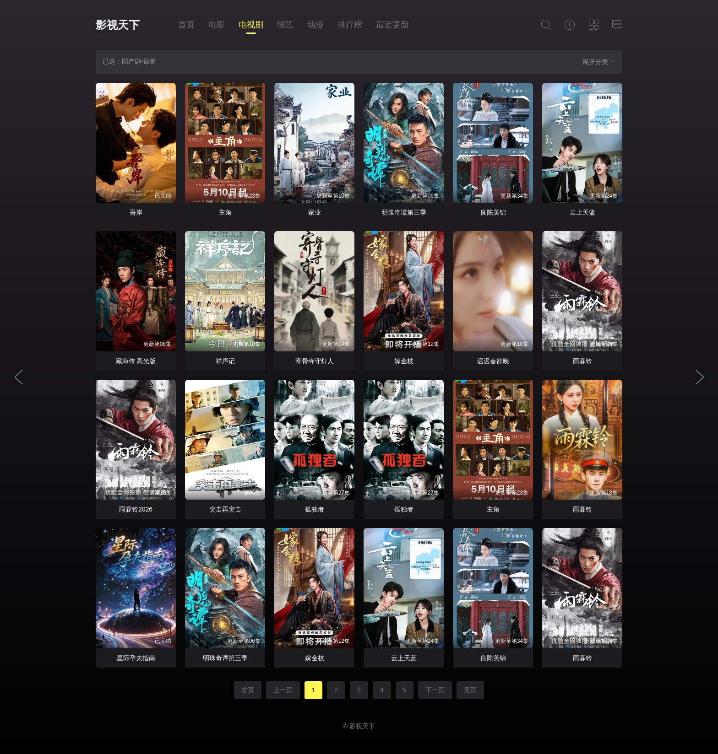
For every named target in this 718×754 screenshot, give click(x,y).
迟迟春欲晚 (493, 361)
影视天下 (118, 25)
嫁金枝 (403, 361)
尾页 (470, 690)
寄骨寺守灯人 (314, 361)
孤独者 (314, 509)
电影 (216, 24)
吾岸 (136, 212)
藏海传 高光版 (136, 361)
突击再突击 (225, 509)
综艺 (285, 24)
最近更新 (392, 24)
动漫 (315, 24)
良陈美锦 (493, 212)
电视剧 (251, 24)
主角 (225, 212)
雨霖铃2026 (135, 509)
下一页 (435, 690)
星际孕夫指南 (136, 658)
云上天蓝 (582, 212)
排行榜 (349, 24)
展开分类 (598, 61)
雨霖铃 (582, 361)
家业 (314, 212)
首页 (186, 24)
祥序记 (225, 361)
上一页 (283, 690)
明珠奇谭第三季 (403, 212)
